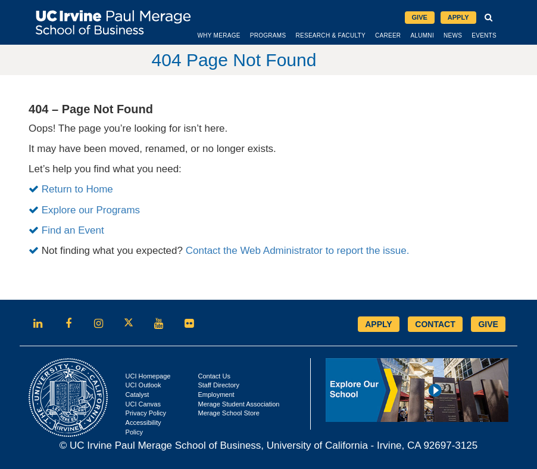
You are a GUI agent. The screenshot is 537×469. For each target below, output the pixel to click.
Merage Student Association (238, 404)
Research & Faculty (330, 35)
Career (388, 35)
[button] (489, 18)
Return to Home (77, 189)
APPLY (378, 324)
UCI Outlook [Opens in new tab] (143, 385)
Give (419, 17)
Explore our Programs (91, 210)
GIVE (488, 324)
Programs (268, 35)
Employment (216, 394)
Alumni (422, 35)
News (453, 35)
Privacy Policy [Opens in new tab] (146, 413)
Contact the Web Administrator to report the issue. (298, 250)
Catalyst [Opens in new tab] (137, 394)
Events (484, 35)
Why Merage (218, 35)
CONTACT (435, 324)
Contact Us (214, 376)
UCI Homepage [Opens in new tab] (148, 376)
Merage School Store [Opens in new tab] (228, 413)
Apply (458, 17)
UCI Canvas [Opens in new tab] (143, 404)
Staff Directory (218, 385)
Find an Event (73, 230)
